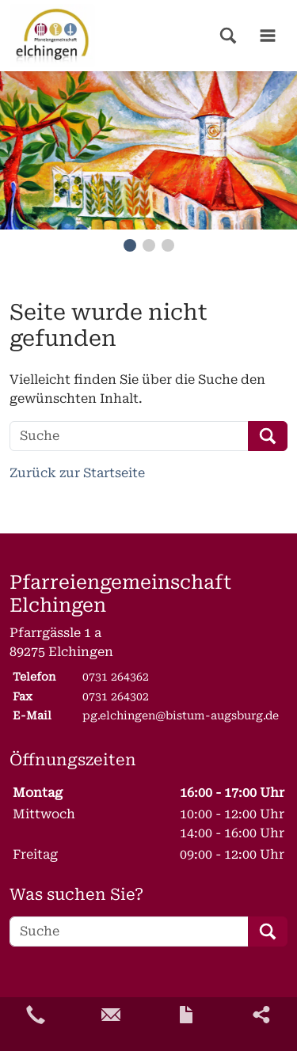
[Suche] (129, 436)
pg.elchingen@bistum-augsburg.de (180, 715)
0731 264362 (115, 676)
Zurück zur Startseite (77, 472)
